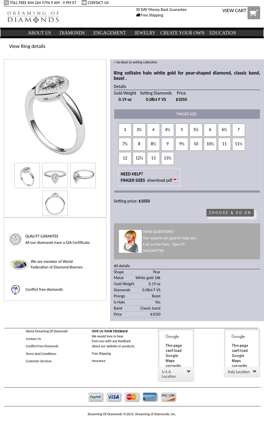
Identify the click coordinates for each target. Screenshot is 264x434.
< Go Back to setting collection (135, 62)
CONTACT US (96, 2)
